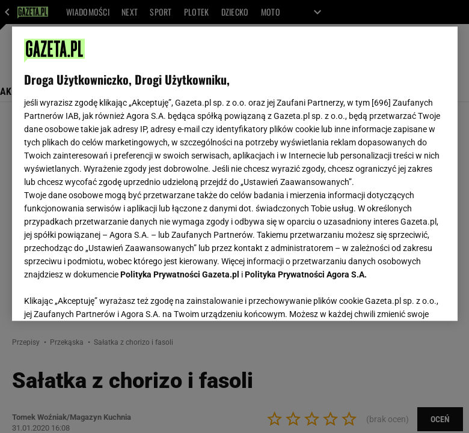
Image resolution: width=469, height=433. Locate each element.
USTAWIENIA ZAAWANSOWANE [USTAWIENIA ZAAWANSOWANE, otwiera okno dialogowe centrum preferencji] (102, 296)
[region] (235, 173)
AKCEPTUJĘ (404, 297)
